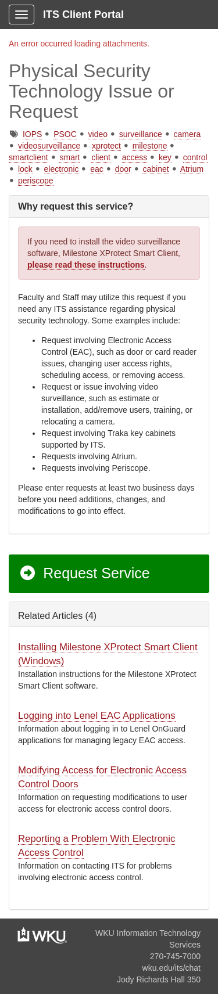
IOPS (32, 134)
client (100, 157)
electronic (61, 169)
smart (69, 157)
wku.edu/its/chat (171, 968)
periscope (35, 180)
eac (96, 169)
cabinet (155, 169)
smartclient (28, 157)
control (195, 157)
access (135, 157)
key (165, 157)
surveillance (140, 134)
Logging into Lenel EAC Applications (97, 715)
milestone (150, 145)
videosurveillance (49, 145)
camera (187, 134)
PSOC (65, 134)
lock (25, 169)
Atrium (191, 169)
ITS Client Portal (83, 14)
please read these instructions (86, 264)
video (98, 134)
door (123, 169)
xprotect (106, 145)
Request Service (84, 573)
